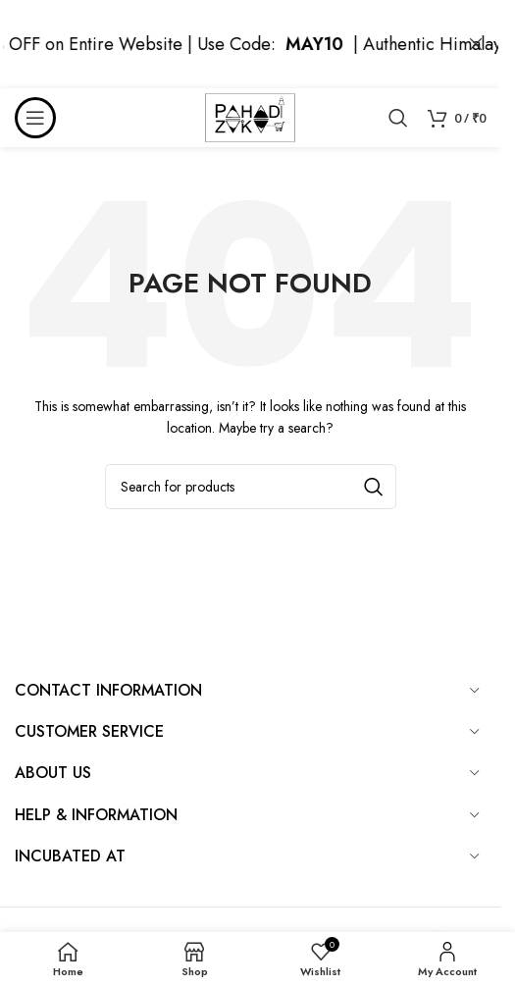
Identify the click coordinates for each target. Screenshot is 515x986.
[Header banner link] (250, 44)
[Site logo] (250, 116)
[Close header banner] (475, 44)
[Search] (398, 117)
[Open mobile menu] (35, 117)
